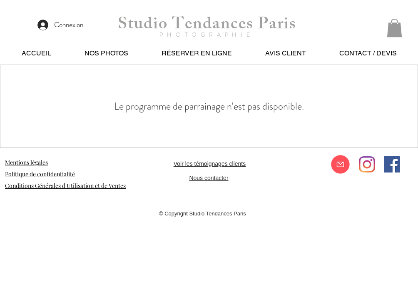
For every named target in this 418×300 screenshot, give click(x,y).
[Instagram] (367, 164)
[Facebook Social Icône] (392, 164)
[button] (394, 28)
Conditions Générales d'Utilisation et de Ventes (65, 186)
